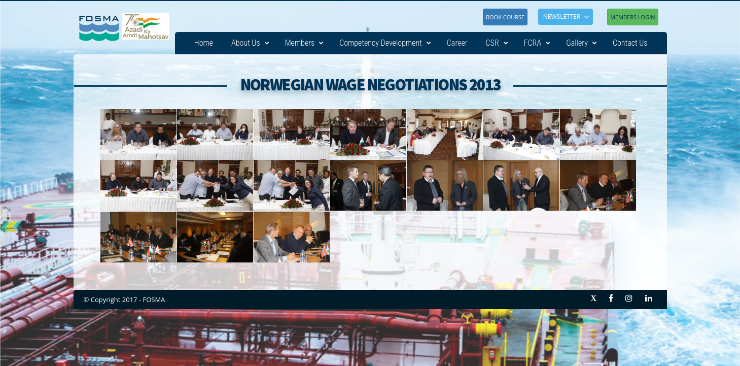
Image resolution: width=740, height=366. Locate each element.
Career (457, 43)
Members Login (632, 17)
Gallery (581, 43)
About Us (250, 43)
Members (304, 43)
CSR (497, 43)
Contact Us (630, 43)
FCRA (537, 43)
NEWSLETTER (562, 16)
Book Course (505, 17)
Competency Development (385, 43)
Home (203, 43)
